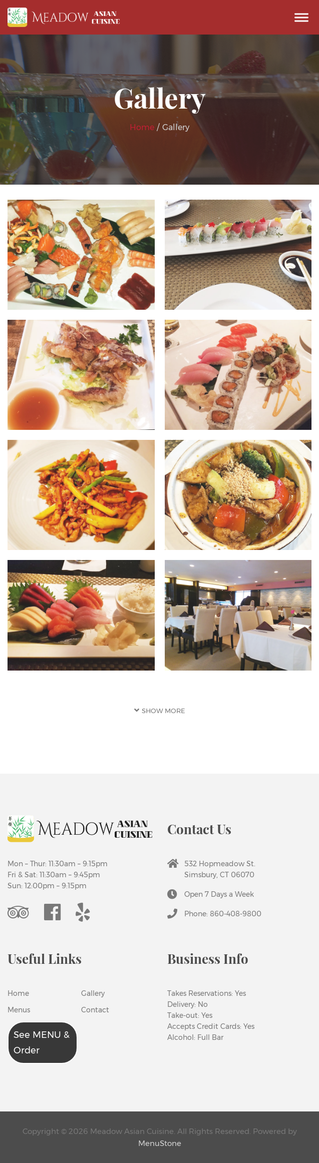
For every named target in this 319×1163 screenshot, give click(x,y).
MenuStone (159, 1143)
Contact (89, 1009)
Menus (19, 1009)
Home (143, 127)
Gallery (89, 993)
